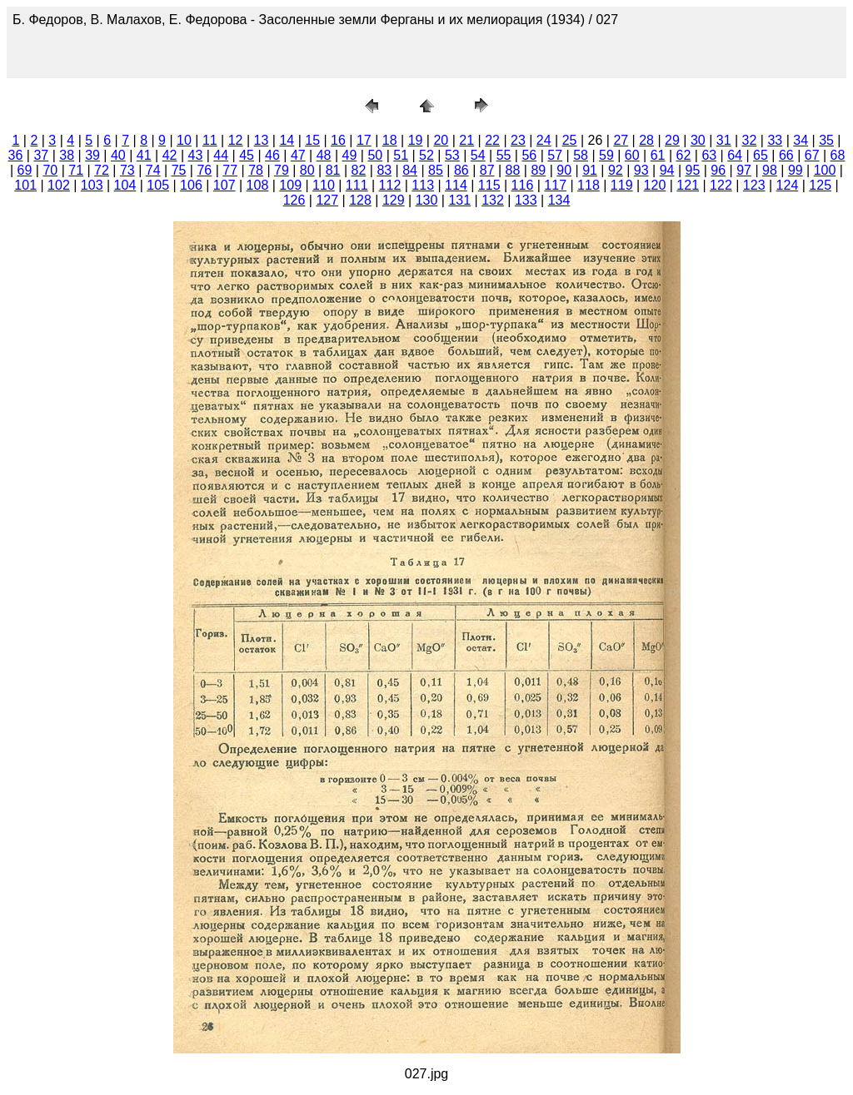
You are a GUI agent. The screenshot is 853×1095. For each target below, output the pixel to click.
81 (333, 170)
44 (220, 155)
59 (606, 155)
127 (327, 200)
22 (492, 140)
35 (826, 140)
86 (461, 170)
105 (158, 185)
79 (281, 170)
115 (489, 185)
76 (204, 170)
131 (459, 200)
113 (423, 185)
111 (357, 185)
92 (615, 170)
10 (184, 140)
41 (144, 155)
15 (312, 140)
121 (687, 185)
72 (101, 170)
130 (427, 200)
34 (800, 140)
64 (734, 155)
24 (543, 140)
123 (754, 185)
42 (169, 155)
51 (400, 155)
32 (749, 140)
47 (298, 155)
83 (384, 170)
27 (620, 140)
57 (554, 155)
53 (452, 155)
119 (622, 185)
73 (127, 170)
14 (286, 140)
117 (555, 185)
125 (820, 185)
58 (580, 155)
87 (487, 170)
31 (723, 140)
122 (721, 185)
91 (589, 170)
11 (209, 140)
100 (825, 170)
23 (518, 140)
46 (272, 155)
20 (440, 140)
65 (760, 155)
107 (224, 185)
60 (632, 155)
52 (426, 155)
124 (787, 185)
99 (795, 170)
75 (179, 170)
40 (118, 155)
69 (24, 170)
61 (658, 155)
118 (588, 185)
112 (390, 185)
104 (125, 185)
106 (191, 185)
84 (409, 170)
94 (667, 170)
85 (435, 170)
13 (261, 140)
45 (246, 155)
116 (522, 185)
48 (324, 155)
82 (359, 170)
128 (360, 200)
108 (258, 185)
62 (683, 155)
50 (374, 155)
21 (466, 140)
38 (66, 155)
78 (255, 170)
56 (528, 155)
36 (15, 155)
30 (698, 140)
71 (75, 170)
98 (769, 170)
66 (786, 155)
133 (526, 200)
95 (693, 170)
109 (290, 185)
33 (774, 140)
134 (559, 200)
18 (389, 140)
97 (743, 170)
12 (235, 140)
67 (812, 155)
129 (393, 200)
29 (672, 140)
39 (92, 155)
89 (538, 170)
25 (569, 140)
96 (718, 170)
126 (294, 200)
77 (229, 170)
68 (838, 155)
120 (655, 185)
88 (513, 170)
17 (364, 140)
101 (25, 185)
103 (92, 185)
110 (323, 185)
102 (58, 185)
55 (503, 155)
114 (456, 185)
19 (415, 140)
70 (49, 170)
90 (563, 170)
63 (708, 155)
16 (338, 140)
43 (195, 155)
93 (641, 170)
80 (307, 170)
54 (478, 155)
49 (349, 155)
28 (646, 140)
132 (492, 200)
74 (153, 170)
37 (40, 155)
